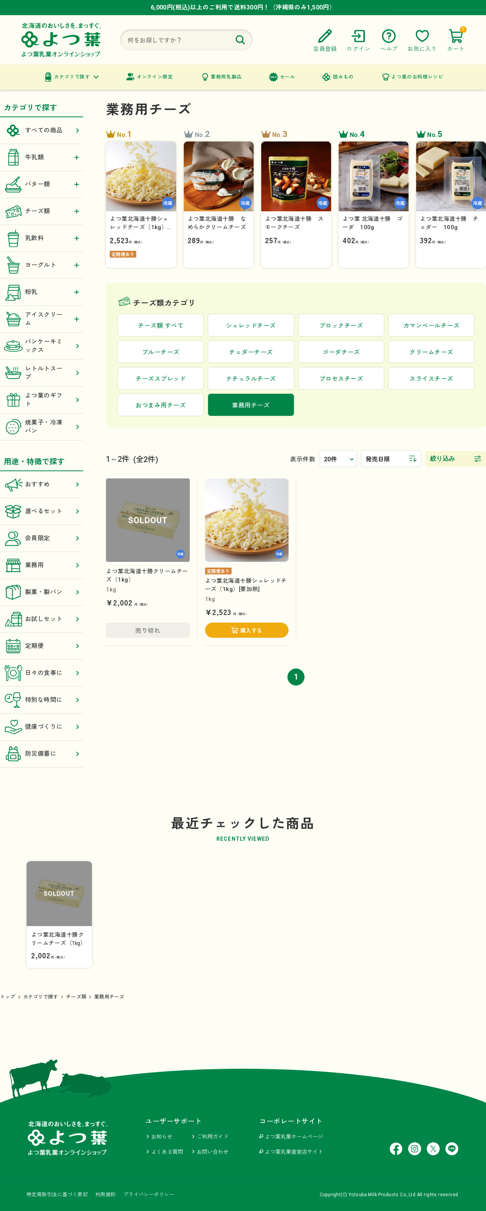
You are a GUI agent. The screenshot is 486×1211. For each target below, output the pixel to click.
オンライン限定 (155, 77)
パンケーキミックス (41, 346)
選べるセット (41, 511)
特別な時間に (41, 699)
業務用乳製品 (226, 77)
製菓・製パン (41, 592)
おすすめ (41, 484)
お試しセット (41, 619)
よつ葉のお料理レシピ (417, 77)
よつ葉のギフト (41, 399)
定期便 (41, 646)
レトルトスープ (41, 372)
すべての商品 (41, 130)
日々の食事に (41, 673)
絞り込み (442, 458)
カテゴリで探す (72, 77)
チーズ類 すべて (160, 325)
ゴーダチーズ (341, 352)
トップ (7, 997)
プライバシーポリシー (148, 1194)
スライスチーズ (431, 378)
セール (287, 77)
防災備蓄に (41, 753)
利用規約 (105, 1194)
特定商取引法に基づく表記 (57, 1194)
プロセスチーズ (341, 378)
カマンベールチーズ (431, 325)
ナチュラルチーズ (251, 378)
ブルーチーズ (161, 352)
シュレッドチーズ (251, 325)
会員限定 (41, 538)
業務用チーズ (109, 997)
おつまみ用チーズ (161, 405)
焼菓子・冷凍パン (41, 426)
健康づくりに (41, 726)
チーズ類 (76, 997)
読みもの (343, 77)
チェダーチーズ (251, 352)
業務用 (41, 565)
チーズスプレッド (161, 378)
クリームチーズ (431, 352)
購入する (251, 631)
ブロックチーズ (341, 325)
